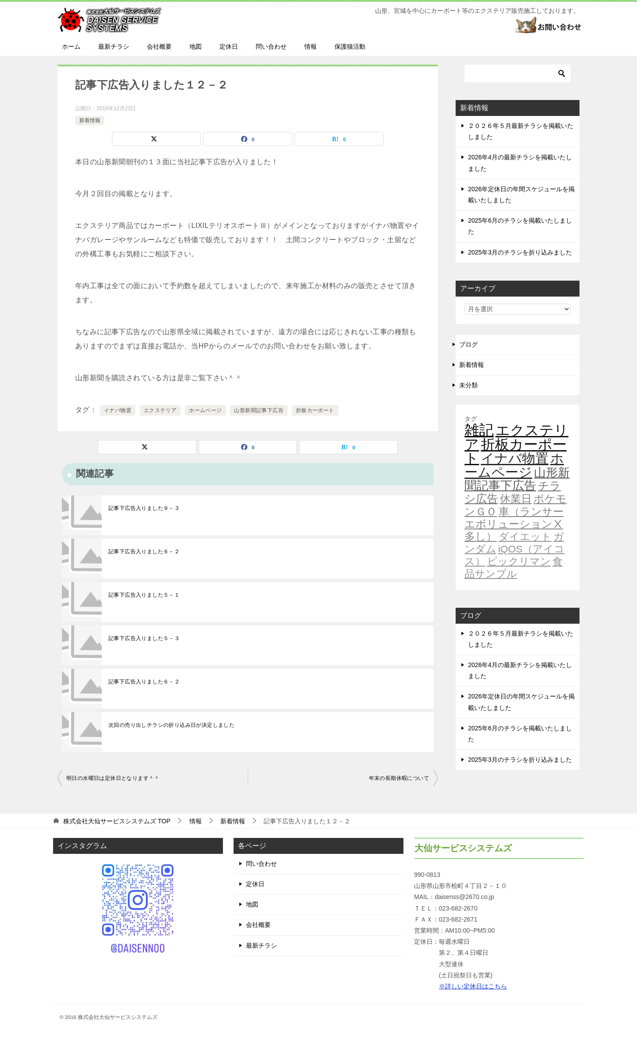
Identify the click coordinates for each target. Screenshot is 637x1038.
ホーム (71, 46)
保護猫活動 (349, 46)
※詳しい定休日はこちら (473, 986)
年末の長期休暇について (399, 778)
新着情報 (89, 120)
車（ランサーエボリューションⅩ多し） (514, 524)
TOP (116, 821)
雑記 (479, 430)
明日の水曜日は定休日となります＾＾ (113, 778)
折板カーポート (315, 410)
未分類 (468, 385)
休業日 (516, 499)
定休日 (228, 46)
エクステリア (160, 410)
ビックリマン (519, 561)
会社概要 (159, 46)
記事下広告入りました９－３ (144, 508)
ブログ (468, 344)
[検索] (517, 73)
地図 (195, 46)
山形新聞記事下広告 (259, 410)
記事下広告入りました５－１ (144, 595)
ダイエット (525, 536)
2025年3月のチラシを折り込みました (520, 252)
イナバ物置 (117, 410)
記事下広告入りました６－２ (144, 551)
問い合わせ (271, 46)
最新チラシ (113, 46)
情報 (310, 46)
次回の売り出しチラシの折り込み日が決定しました (171, 725)
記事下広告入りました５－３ (144, 638)
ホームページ (205, 410)
